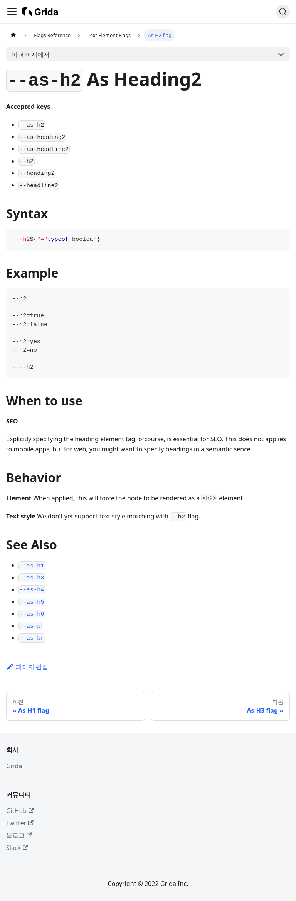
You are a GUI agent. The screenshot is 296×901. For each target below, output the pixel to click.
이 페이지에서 (30, 54)
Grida (14, 766)
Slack (17, 847)
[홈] (13, 35)
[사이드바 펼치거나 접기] (12, 11)
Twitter (20, 823)
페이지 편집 (27, 666)
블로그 (19, 835)
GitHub (20, 810)
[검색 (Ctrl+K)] (283, 12)
